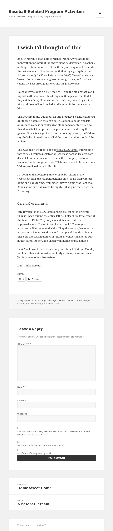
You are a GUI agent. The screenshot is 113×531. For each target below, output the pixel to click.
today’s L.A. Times (67, 149)
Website (22, 414)
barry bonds (76, 300)
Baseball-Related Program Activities (47, 11)
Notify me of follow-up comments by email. (40, 445)
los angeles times (50, 303)
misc (64, 300)
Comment (24, 344)
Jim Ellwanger (50, 300)
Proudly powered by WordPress (33, 525)
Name (21, 387)
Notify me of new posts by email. (34, 453)
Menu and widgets (100, 17)
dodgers (30, 303)
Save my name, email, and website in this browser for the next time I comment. (53, 433)
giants (38, 303)
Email (21, 400)
